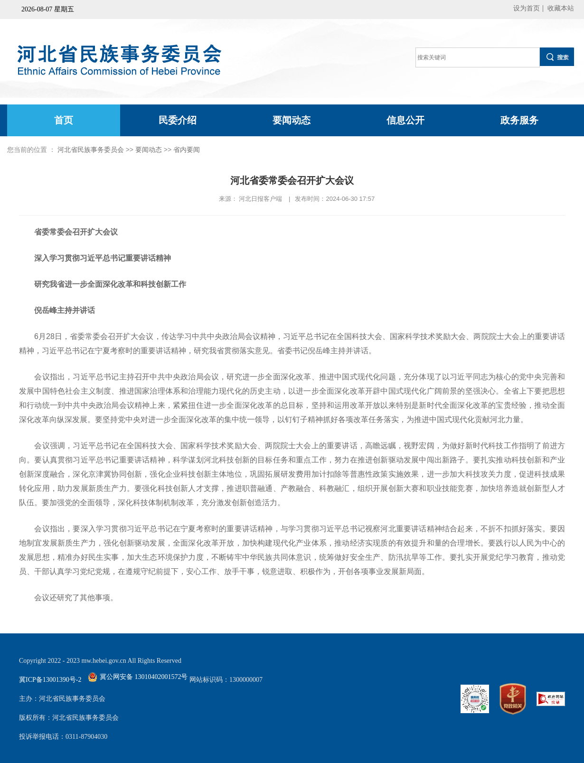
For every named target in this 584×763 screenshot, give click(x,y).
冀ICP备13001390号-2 (50, 679)
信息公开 (405, 120)
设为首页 (526, 8)
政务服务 (519, 120)
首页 (63, 120)
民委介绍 (178, 120)
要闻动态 (292, 120)
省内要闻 (186, 149)
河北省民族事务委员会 (90, 149)
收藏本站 (560, 8)
